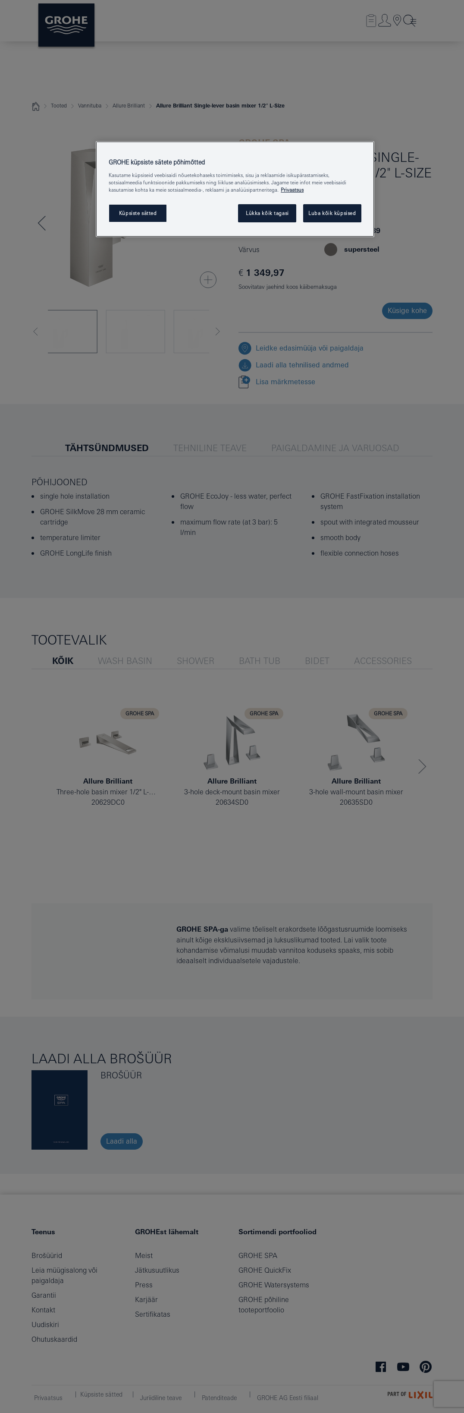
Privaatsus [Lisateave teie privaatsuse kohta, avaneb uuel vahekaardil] (292, 190)
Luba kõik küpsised (332, 213)
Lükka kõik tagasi (267, 213)
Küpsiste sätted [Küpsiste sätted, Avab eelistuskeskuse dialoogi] (138, 213)
